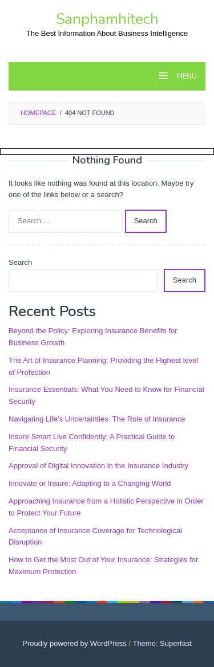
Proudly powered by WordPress (74, 643)
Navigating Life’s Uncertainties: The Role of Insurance (97, 419)
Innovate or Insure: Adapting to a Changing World (90, 483)
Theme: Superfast (161, 643)
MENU (186, 76)
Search (20, 262)
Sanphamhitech (107, 19)
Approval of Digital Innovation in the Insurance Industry (98, 465)
